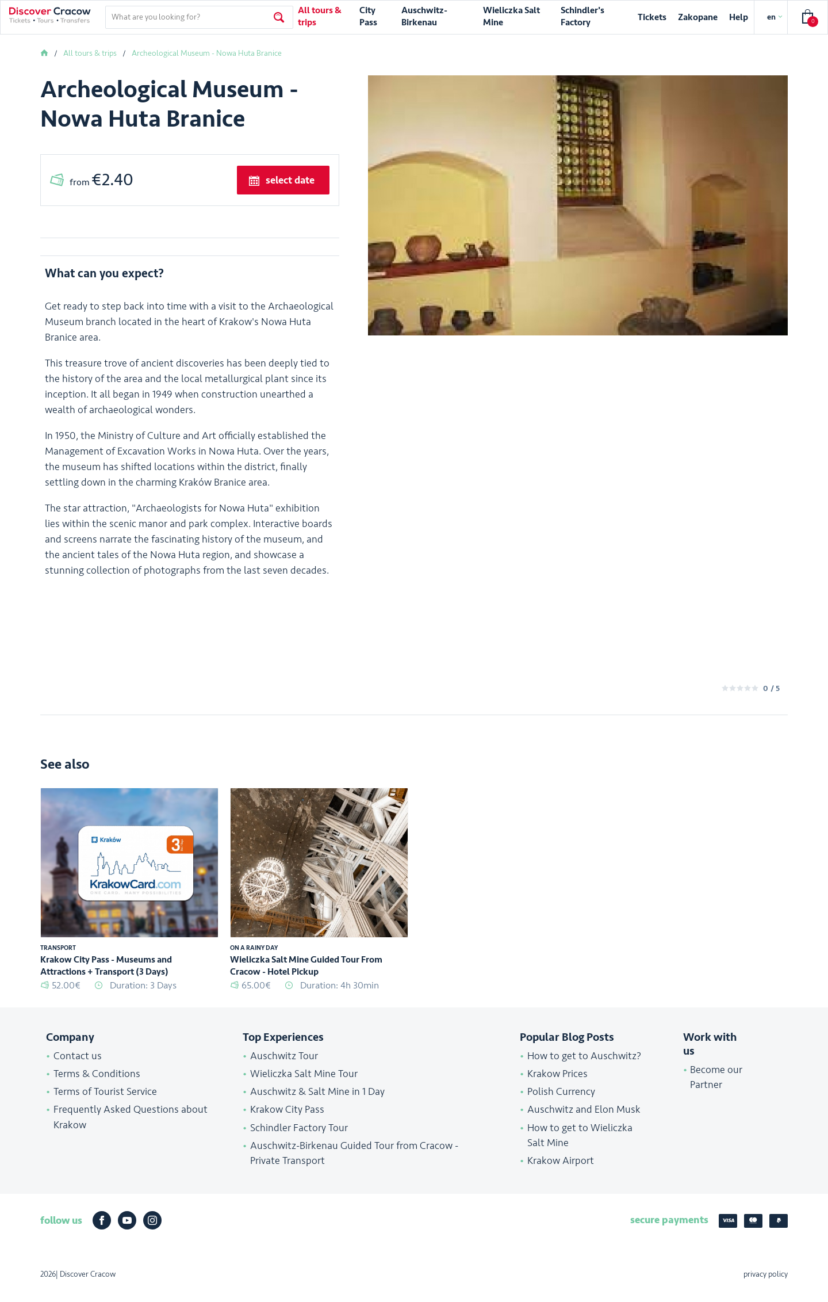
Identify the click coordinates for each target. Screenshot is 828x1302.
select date (290, 180)
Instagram (152, 1232)
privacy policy (765, 1285)
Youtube (127, 1232)
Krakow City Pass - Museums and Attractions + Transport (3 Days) (106, 976)
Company (70, 1048)
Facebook (102, 1232)
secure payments (669, 1230)
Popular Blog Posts (567, 1048)
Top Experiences (283, 1048)
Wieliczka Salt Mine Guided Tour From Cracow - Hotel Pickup (306, 976)
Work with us (710, 1055)
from (101, 179)
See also (65, 775)
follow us (61, 1231)
